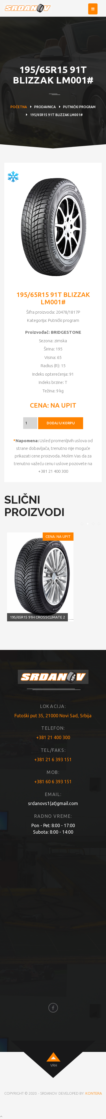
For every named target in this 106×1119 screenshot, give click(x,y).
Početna (18, 107)
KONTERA (93, 1093)
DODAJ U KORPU (61, 423)
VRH (53, 1065)
